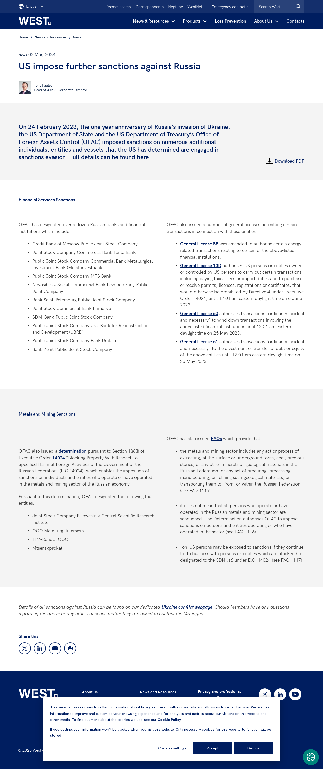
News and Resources (158, 691)
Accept (212, 748)
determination (73, 451)
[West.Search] (298, 6)
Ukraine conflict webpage (187, 607)
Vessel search (119, 6)
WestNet (194, 6)
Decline (253, 748)
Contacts (295, 21)
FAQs (216, 438)
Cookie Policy (169, 719)
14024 (58, 457)
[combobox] (279, 6)
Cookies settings (172, 748)
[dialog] (161, 729)
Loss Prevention (230, 21)
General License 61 (199, 341)
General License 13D (200, 265)
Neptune (175, 6)
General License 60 (199, 313)
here (143, 157)
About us (90, 691)
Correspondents (150, 6)
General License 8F (199, 243)
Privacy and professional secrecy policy (219, 694)
